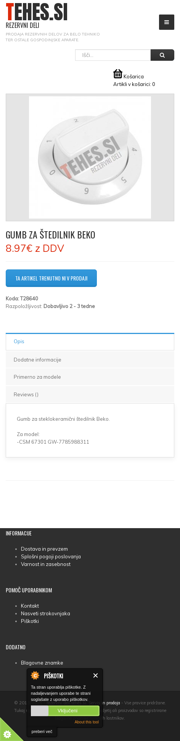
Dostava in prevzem (44, 549)
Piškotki (30, 621)
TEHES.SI (37, 16)
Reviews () (26, 394)
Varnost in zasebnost (46, 564)
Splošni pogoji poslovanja (51, 556)
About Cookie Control (34, 675)
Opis (19, 341)
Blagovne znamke (42, 663)
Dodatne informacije (37, 360)
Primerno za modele (37, 377)
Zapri (95, 675)
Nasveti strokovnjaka (45, 613)
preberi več (42, 731)
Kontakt (30, 606)
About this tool (87, 722)
